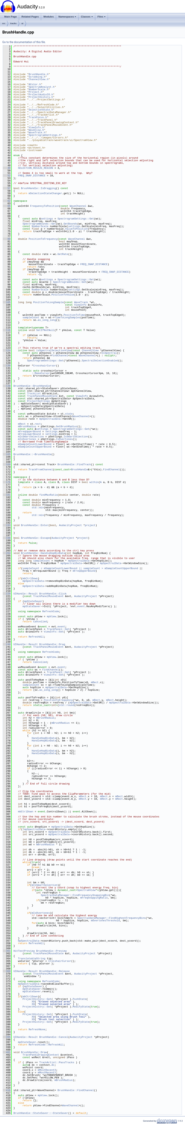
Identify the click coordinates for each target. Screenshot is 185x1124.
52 (7, 175)
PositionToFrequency (43, 239)
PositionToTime (74, 315)
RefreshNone (37, 1029)
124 (7, 350)
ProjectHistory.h (41, 97)
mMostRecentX (47, 1070)
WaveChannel (78, 206)
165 (7, 454)
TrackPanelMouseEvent (48, 596)
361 (7, 951)
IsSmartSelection (75, 436)
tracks (13, 23)
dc (53, 1065)
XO (33, 1001)
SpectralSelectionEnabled (100, 360)
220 (7, 593)
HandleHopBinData (44, 738)
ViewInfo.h (36, 127)
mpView (51, 616)
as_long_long (47, 320)
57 (7, 188)
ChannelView (90, 350)
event (81, 606)
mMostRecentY (47, 1072)
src (3, 23)
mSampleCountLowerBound (34, 444)
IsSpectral (109, 353)
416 (7, 1090)
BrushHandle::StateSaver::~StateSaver (40, 1113)
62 (7, 201)
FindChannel (59, 355)
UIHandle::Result (25, 593)
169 (7, 464)
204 (7, 553)
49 (7, 168)
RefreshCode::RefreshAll (46, 1044)
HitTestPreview (24, 951)
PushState (79, 999)
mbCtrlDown (30, 578)
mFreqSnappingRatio (93, 897)
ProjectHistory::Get (37, 999)
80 (7, 239)
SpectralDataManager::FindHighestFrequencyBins (111, 918)
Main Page (10, 16)
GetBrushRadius (66, 426)
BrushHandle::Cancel (53, 1037)
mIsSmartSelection (31, 436)
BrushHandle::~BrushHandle (32, 454)
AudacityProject (70, 525)
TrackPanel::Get (58, 629)
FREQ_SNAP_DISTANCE (31, 175)
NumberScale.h (38, 89)
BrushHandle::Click (53, 593)
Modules (48, 16)
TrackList (34, 393)
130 (7, 365)
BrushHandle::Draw (34, 1052)
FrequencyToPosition (44, 206)
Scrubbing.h (37, 77)
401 (7, 1052)
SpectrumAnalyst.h (42, 87)
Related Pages (30, 16)
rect (38, 424)
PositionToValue (62, 294)
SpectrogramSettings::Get (75, 218)
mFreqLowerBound (29, 434)
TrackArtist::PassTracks (56, 1062)
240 (7, 644)
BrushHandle (79, 469)
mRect (22, 424)
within (94, 482)
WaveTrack (81, 302)
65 (7, 206)
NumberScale (40, 226)
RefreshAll (36, 636)
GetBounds (70, 224)
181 (7, 495)
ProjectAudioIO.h (41, 94)
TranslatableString (31, 958)
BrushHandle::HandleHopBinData (43, 553)
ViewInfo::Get (53, 631)
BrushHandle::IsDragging (38, 188)
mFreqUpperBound (29, 431)
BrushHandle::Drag (52, 644)
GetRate (62, 254)
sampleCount (31, 317)
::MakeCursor (41, 373)
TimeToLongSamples (67, 317)
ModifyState (81, 1006)
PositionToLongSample (48, 302)
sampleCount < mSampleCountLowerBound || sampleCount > (63, 568)
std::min (38, 507)
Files (102, 16)
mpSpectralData (50, 419)
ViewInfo (80, 305)
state (69, 414)
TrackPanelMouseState (42, 396)
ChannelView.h (38, 79)
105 (7, 302)
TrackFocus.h (38, 117)
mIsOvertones (27, 439)
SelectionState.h (41, 109)
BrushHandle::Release (54, 971)
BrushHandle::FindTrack (74, 464)
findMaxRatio (48, 495)
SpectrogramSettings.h (45, 135)
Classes (87, 16)
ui (22, 23)
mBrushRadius (27, 426)
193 (7, 525)
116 (7, 330)
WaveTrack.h (37, 132)
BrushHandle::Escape (35, 538)
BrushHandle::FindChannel (75, 1090)
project (90, 525)
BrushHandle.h (38, 74)
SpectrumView (86, 890)
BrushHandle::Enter (34, 525)
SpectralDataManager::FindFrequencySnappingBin (75, 895)
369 (7, 971)
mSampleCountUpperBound (34, 446)
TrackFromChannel (41, 469)
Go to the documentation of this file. (24, 42)
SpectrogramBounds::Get (39, 224)
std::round (66, 705)
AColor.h (35, 84)
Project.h (35, 92)
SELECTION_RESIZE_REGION (35, 168)
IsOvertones (64, 439)
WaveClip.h (36, 130)
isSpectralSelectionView (53, 350)
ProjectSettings (38, 401)
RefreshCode (50, 611)
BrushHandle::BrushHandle (31, 386)
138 (7, 386)
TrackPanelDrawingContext (41, 1055)
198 (7, 538)
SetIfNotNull (45, 330)
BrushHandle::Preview (51, 951)
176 (7, 482)
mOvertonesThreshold (105, 920)
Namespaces (67, 16)
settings (47, 218)
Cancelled (40, 621)
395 (7, 1037)
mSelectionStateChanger (45, 193)
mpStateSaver (33, 601)
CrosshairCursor (44, 365)
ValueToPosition (76, 229)
